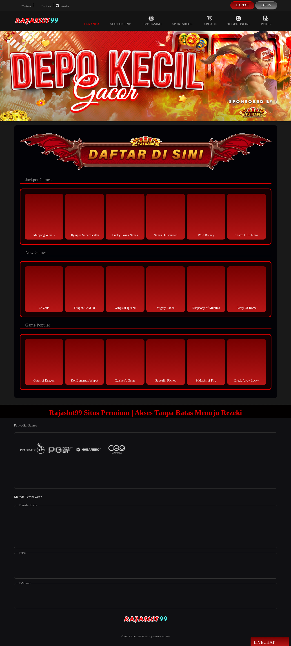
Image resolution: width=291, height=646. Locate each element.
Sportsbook (182, 21)
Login (266, 5)
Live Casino (152, 21)
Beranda (91, 21)
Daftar (242, 5)
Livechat (62, 5)
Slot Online (120, 21)
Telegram (43, 5)
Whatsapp (23, 5)
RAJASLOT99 (136, 636)
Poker (266, 21)
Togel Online (238, 21)
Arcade (210, 21)
